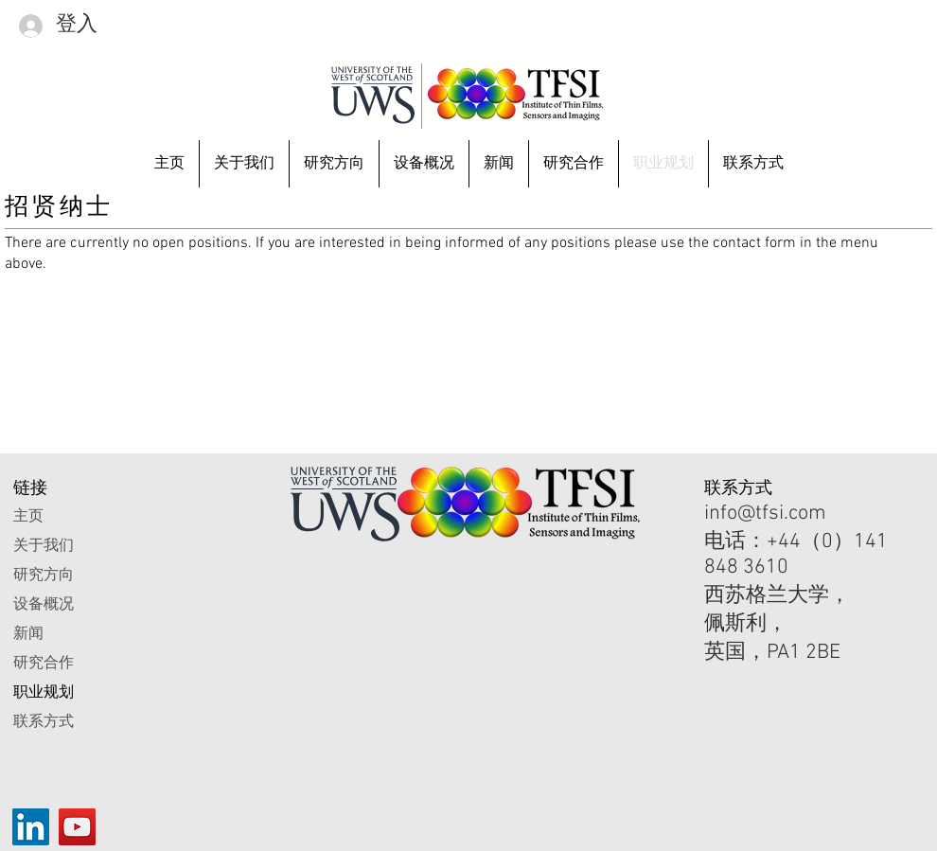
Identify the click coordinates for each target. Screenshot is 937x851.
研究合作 (43, 662)
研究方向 (43, 574)
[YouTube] (77, 826)
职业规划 (43, 691)
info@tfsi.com (765, 513)
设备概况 (43, 603)
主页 (28, 515)
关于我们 (43, 545)
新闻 (28, 633)
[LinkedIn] (30, 826)
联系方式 (43, 721)
